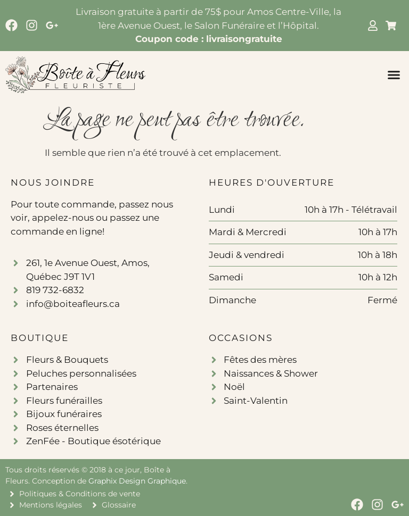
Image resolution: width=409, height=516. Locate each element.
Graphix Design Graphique (137, 481)
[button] (394, 75)
